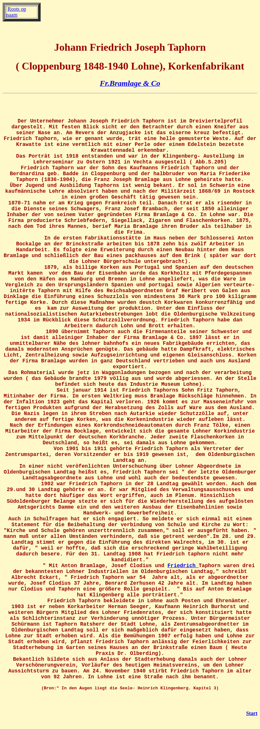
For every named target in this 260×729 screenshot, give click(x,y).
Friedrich (183, 566)
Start (251, 713)
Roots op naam (16, 12)
